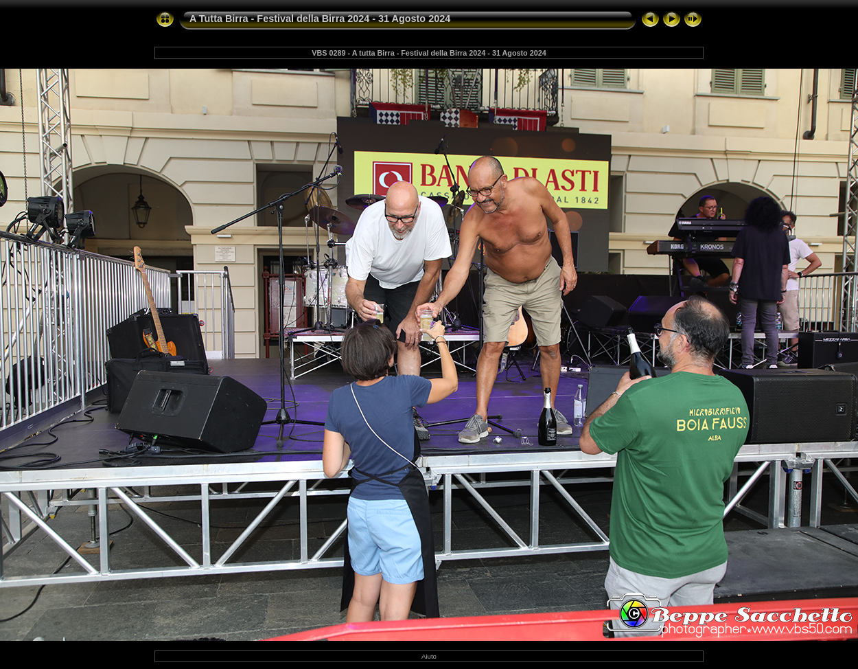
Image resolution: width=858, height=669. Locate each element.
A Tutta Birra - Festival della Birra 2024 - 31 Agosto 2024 (319, 18)
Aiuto (429, 656)
